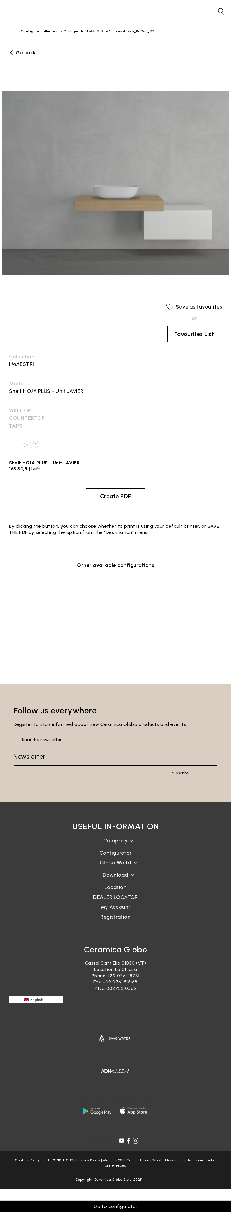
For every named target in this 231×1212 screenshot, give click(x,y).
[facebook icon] (128, 1141)
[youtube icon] (121, 1141)
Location (115, 887)
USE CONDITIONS (58, 1160)
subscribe (180, 773)
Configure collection (40, 31)
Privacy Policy (88, 1160)
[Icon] (115, 1038)
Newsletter (29, 756)
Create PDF (115, 496)
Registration (115, 917)
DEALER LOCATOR (115, 897)
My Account (116, 907)
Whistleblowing (165, 1160)
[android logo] (97, 1111)
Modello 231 (113, 1160)
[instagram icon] (135, 1141)
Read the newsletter (41, 739)
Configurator (116, 853)
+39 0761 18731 (123, 976)
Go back (26, 52)
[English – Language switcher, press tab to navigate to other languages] (36, 999)
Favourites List (194, 334)
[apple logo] (134, 1111)
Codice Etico (137, 1160)
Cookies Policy (27, 1160)
